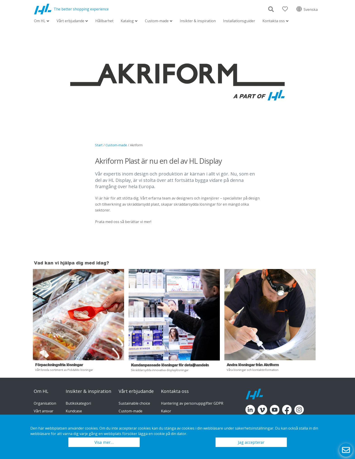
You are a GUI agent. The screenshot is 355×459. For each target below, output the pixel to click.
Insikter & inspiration (198, 21)
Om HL (40, 21)
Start (99, 145)
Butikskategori (78, 403)
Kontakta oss (273, 21)
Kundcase (74, 411)
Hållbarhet (104, 21)
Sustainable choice (134, 403)
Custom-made (157, 21)
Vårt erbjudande (70, 21)
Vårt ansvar (43, 411)
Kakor (166, 411)
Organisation (45, 403)
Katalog (127, 21)
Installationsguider (239, 21)
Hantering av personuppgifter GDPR (192, 403)
